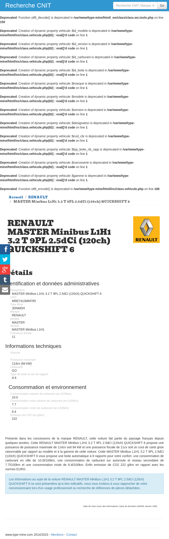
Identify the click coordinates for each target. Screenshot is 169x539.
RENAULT (38, 197)
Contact (71, 534)
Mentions (57, 534)
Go (162, 5)
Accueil (16, 197)
